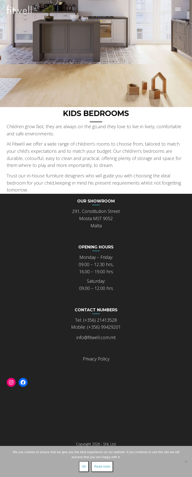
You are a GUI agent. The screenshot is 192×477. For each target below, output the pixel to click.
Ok (84, 466)
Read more (102, 466)
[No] (185, 461)
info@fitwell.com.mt (96, 337)
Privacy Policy (96, 359)
